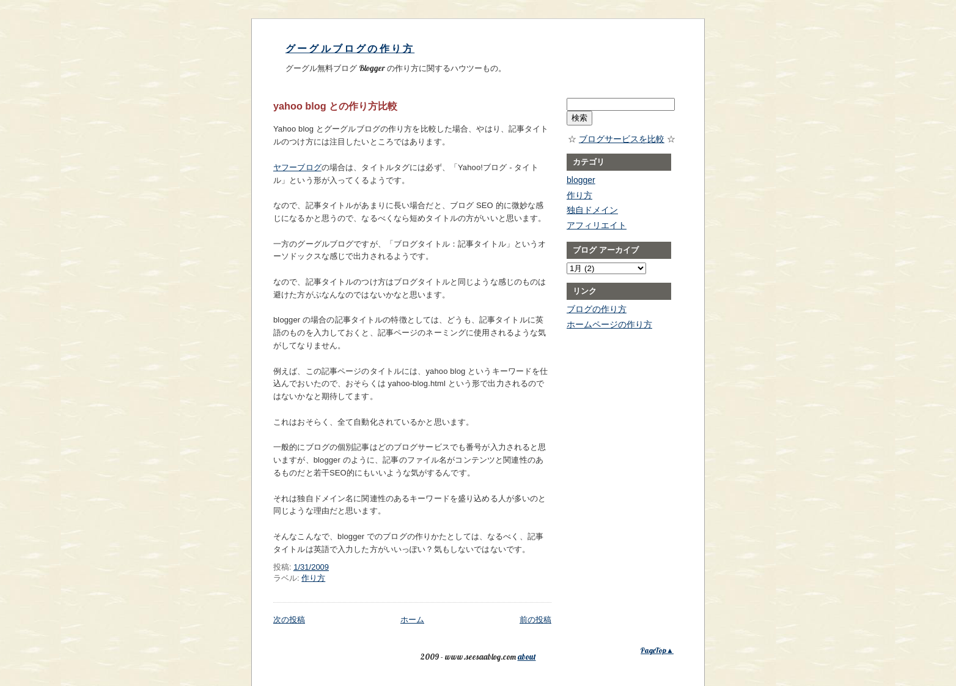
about (527, 657)
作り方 (313, 578)
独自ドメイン (592, 210)
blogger (581, 180)
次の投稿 (289, 619)
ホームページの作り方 (609, 324)
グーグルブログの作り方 (349, 48)
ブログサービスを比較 (621, 139)
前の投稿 (535, 619)
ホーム (412, 619)
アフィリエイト (597, 225)
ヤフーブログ (297, 167)
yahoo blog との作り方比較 (335, 105)
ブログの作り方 (597, 309)
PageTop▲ (657, 650)
